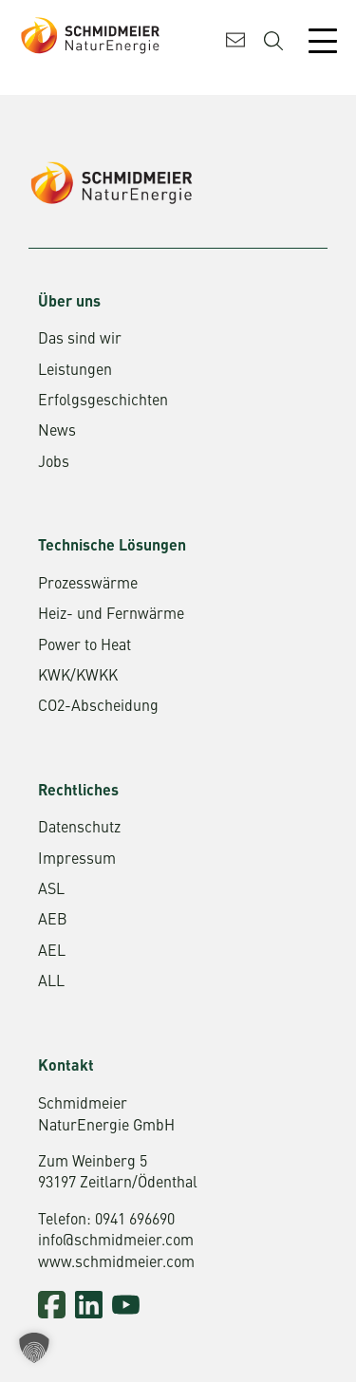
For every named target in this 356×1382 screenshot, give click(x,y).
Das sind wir (80, 339)
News (57, 431)
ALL (51, 982)
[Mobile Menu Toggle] (323, 40)
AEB (52, 920)
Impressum (77, 860)
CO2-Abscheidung (98, 707)
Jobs (53, 463)
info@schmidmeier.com (116, 1241)
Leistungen (75, 371)
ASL (51, 890)
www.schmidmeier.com (116, 1263)
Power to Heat (84, 646)
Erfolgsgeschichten (103, 401)
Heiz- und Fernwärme (111, 615)
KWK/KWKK (78, 676)
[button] (34, 1348)
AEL (52, 952)
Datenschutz (79, 828)
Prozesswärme (88, 584)
